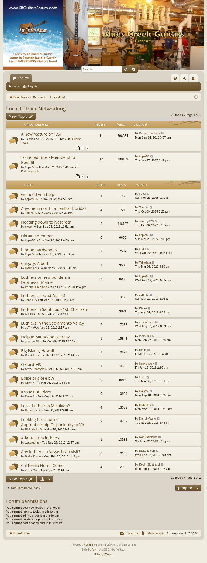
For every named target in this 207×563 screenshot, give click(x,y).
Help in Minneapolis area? (45, 336)
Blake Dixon (33, 456)
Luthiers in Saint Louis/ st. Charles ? (54, 309)
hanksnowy (146, 363)
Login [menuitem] (185, 79)
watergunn (32, 442)
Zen (27, 470)
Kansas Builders (36, 392)
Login (16, 86)
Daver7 (29, 396)
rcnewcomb (146, 322)
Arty (94, 549)
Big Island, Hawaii (37, 350)
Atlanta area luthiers (40, 437)
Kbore (29, 313)
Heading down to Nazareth (46, 222)
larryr (28, 382)
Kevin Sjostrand (149, 464)
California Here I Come (42, 465)
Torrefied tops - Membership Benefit (48, 159)
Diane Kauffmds (149, 133)
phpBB (89, 544)
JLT (27, 327)
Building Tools (30, 171)
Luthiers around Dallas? (43, 295)
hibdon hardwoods (39, 249)
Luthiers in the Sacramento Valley (52, 323)
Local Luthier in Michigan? (45, 405)
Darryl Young (147, 418)
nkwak (29, 226)
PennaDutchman (36, 287)
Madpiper (31, 267)
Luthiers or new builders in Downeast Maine (46, 279)
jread (142, 193)
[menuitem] (175, 78)
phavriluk (145, 404)
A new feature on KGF (41, 134)
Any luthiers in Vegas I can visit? (50, 451)
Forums (23, 78)
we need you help (37, 194)
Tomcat (29, 212)
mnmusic (145, 336)
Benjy (143, 349)
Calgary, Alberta (36, 263)
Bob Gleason (33, 355)
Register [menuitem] (195, 79)
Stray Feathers (34, 368)
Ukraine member (37, 235)
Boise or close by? (37, 378)
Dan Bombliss (148, 437)
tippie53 (30, 167)
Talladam (145, 262)
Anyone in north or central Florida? (53, 208)
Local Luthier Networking (36, 108)
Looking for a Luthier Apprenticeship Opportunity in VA (52, 422)
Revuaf (29, 410)
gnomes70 (32, 341)
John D (29, 300)
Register (33, 86)
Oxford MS (31, 364)
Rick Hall (31, 429)
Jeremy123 (146, 221)
